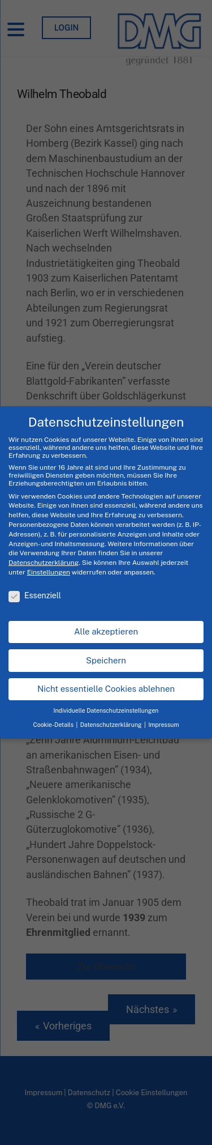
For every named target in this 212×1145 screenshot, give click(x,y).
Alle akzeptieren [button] (106, 631)
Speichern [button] (106, 660)
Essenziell (34, 595)
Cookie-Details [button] (54, 724)
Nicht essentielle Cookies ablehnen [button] (106, 688)
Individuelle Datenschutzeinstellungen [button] (106, 710)
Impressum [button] (163, 724)
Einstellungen (48, 572)
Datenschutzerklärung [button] (111, 724)
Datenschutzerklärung (43, 563)
